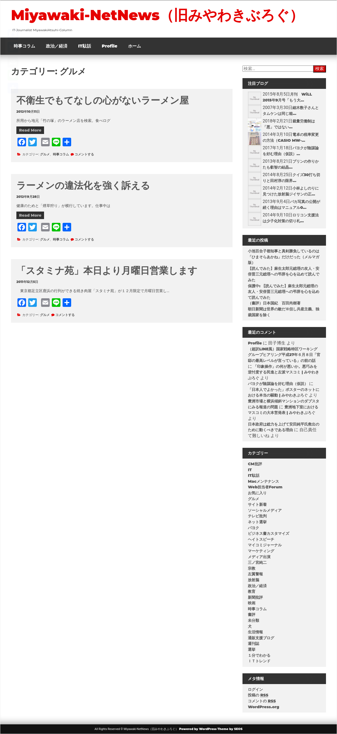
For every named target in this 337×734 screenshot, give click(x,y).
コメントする (84, 154)
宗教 (251, 568)
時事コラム (24, 46)
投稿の (258, 695)
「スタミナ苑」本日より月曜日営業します (106, 270)
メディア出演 (259, 556)
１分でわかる (259, 655)
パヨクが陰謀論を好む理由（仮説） (278, 383)
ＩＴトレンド (259, 661)
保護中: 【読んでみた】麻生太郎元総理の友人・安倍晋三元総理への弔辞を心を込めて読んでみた (283, 292)
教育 (251, 591)
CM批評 (255, 464)
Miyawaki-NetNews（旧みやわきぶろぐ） (157, 15)
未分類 (253, 620)
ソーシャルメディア (265, 510)
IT (250, 469)
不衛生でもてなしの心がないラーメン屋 (102, 100)
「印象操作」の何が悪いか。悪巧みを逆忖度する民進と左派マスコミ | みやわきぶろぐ (283, 372)
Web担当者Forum (265, 487)
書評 (251, 614)
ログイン (255, 689)
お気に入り (257, 492)
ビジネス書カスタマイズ (268, 533)
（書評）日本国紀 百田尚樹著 (274, 303)
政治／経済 (56, 46)
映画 (251, 603)
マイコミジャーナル (265, 545)
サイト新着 (257, 504)
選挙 (251, 649)
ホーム (134, 46)
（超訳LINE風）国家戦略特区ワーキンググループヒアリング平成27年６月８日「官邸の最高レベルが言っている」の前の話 (284, 355)
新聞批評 (255, 597)
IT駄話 (84, 46)
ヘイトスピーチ (261, 539)
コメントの (262, 701)
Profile (109, 46)
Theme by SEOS (230, 729)
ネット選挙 (257, 521)
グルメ (45, 154)
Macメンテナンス (263, 481)
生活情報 (255, 632)
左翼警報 (255, 574)
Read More (30, 130)
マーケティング (261, 550)
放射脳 (253, 579)
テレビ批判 (257, 516)
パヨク (253, 527)
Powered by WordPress (198, 729)
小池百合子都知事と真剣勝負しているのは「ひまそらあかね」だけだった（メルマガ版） (283, 257)
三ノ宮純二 (257, 562)
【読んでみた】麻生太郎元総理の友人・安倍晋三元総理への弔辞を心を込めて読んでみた (283, 274)
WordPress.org (263, 706)
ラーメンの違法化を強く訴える (83, 185)
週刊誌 (253, 643)
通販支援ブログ (261, 637)
